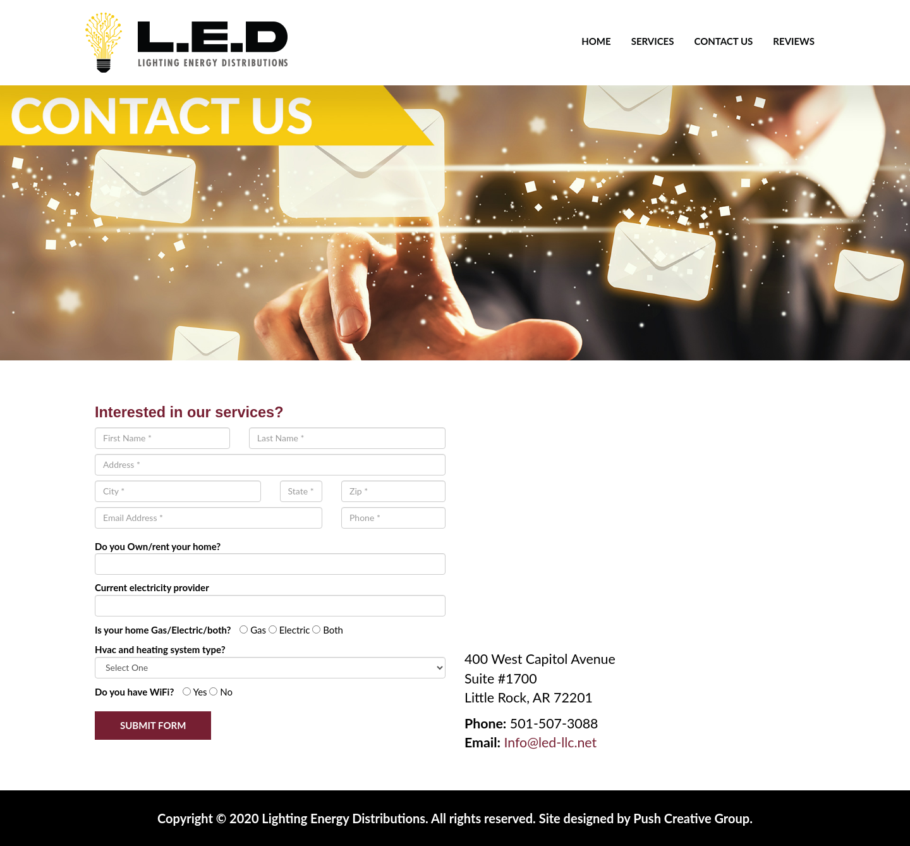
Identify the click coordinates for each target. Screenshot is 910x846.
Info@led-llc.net (550, 742)
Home (595, 41)
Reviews (794, 41)
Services (652, 41)
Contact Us (723, 41)
